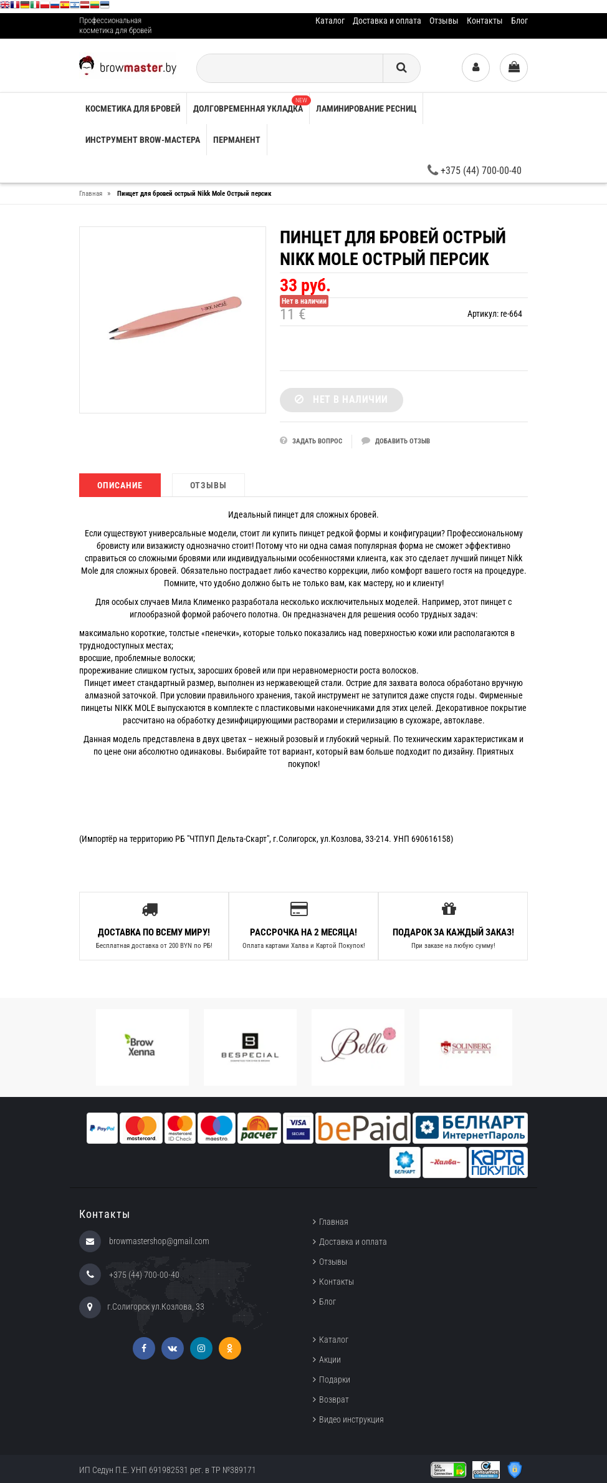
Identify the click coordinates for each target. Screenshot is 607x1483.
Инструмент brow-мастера (142, 140)
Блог (519, 21)
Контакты (485, 21)
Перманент (236, 140)
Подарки (334, 1379)
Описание (120, 485)
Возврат (334, 1399)
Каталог (330, 21)
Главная (333, 1221)
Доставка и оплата (387, 21)
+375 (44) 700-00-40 (475, 170)
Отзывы (444, 21)
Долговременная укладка (251, 104)
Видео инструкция (351, 1419)
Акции (330, 1359)
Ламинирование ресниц (366, 109)
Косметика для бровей (132, 109)
